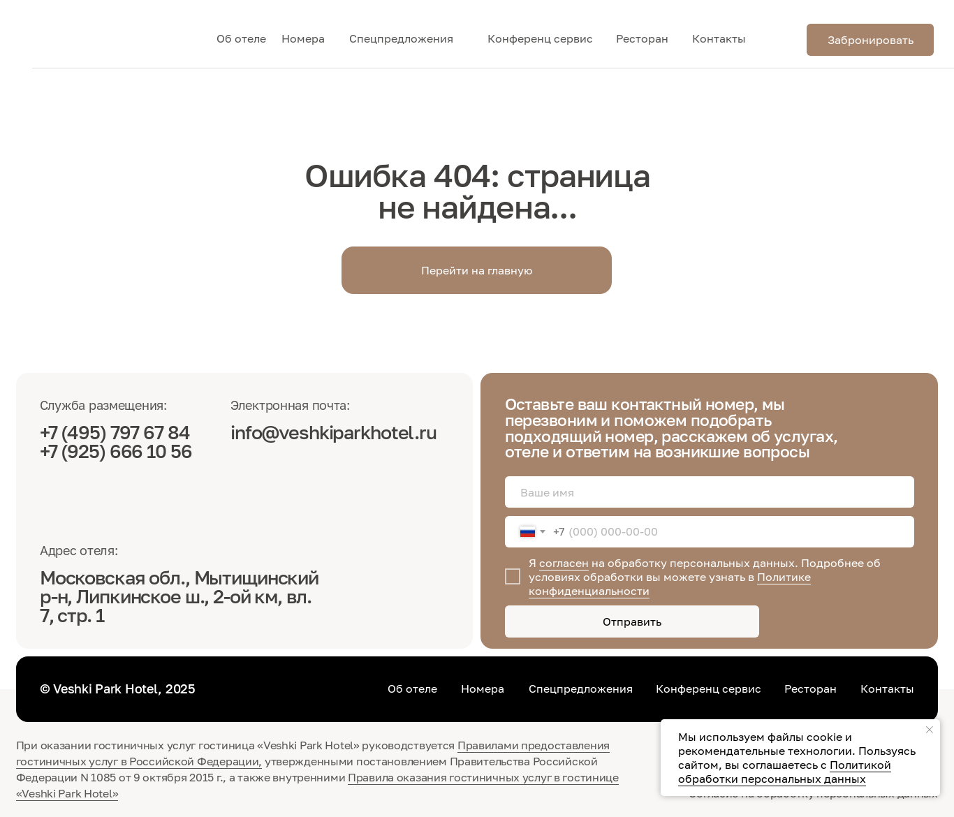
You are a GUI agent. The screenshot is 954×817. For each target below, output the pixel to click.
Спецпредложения (401, 38)
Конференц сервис (540, 38)
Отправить (632, 621)
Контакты (719, 38)
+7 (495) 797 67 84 (116, 431)
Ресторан (642, 38)
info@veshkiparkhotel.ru (333, 431)
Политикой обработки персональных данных (784, 772)
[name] (709, 492)
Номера (303, 38)
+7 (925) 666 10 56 (116, 450)
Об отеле (241, 38)
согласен (564, 563)
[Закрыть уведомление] (930, 730)
